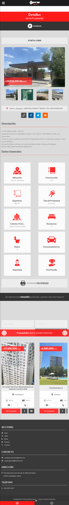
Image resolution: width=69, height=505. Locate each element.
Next (64, 333)
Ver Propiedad (11, 411)
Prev (4, 333)
